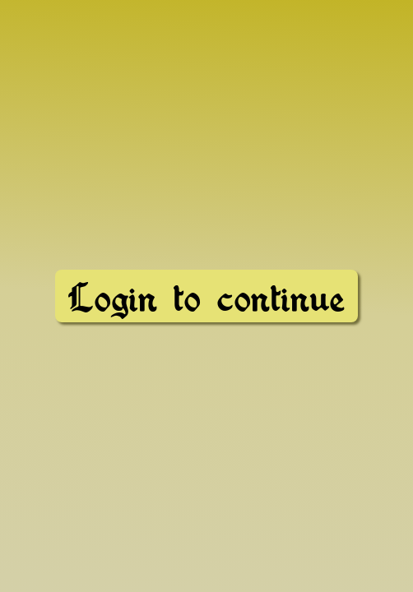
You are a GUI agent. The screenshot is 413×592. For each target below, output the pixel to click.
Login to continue (206, 298)
